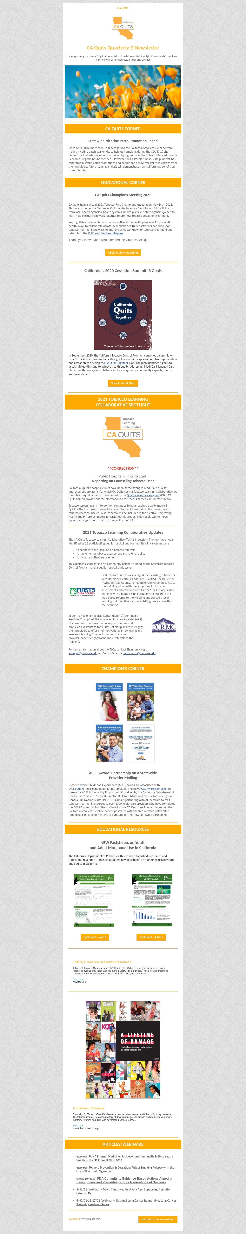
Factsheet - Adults (151, 937)
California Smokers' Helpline (105, 233)
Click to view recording (123, 252)
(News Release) (86, 1178)
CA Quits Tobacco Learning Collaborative (99, 539)
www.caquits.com (90, 1219)
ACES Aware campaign (153, 788)
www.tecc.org (80, 982)
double (79, 788)
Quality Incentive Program (143, 495)
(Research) (82, 1156)
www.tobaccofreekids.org (86, 1128)
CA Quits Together (117, 363)
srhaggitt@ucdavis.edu (83, 653)
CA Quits (73, 1219)
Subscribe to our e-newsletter (158, 1219)
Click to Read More (123, 383)
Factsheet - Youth (94, 937)
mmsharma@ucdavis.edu (139, 653)
